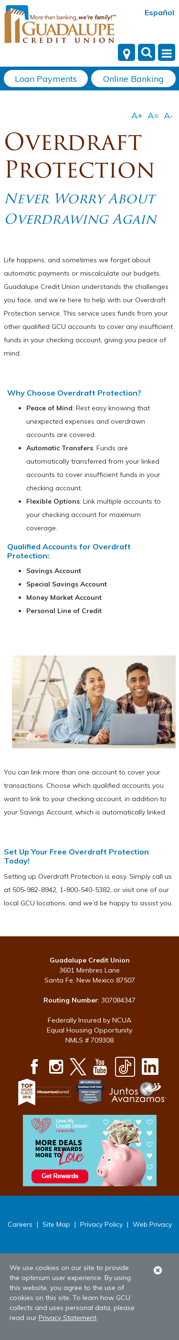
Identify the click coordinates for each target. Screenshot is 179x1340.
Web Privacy (152, 1224)
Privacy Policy (101, 1224)
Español (159, 12)
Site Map (56, 1224)
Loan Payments (46, 78)
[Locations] (126, 52)
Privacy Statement (67, 1317)
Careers (20, 1224)
